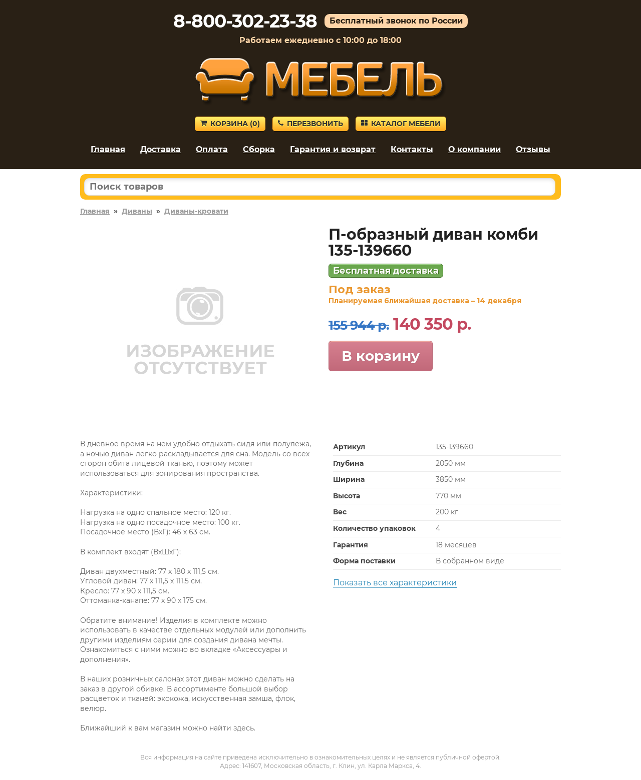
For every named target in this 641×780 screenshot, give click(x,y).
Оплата (212, 149)
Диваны (137, 211)
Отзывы (533, 149)
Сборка (259, 149)
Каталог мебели (401, 123)
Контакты (412, 149)
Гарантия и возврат (333, 149)
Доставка (160, 149)
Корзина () (230, 123)
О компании (474, 149)
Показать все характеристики (395, 582)
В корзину (381, 355)
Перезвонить (310, 123)
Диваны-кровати (196, 211)
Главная (108, 149)
